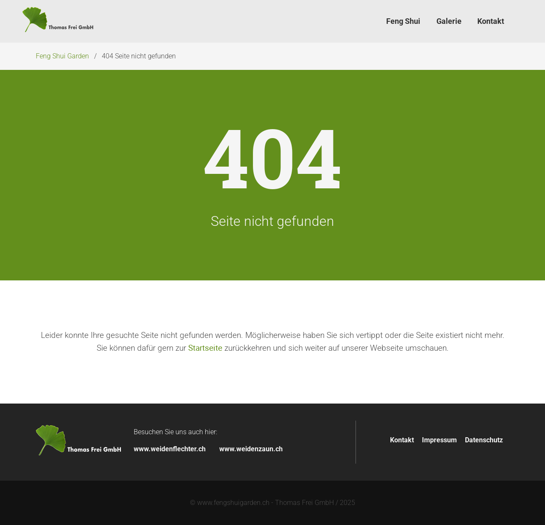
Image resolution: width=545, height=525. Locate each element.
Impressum (439, 440)
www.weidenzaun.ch (251, 449)
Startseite (205, 347)
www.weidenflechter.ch (170, 449)
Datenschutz (484, 440)
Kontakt (402, 440)
